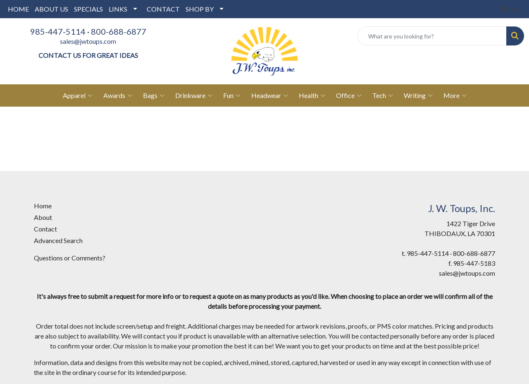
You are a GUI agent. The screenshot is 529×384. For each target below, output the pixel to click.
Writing (418, 95)
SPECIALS (88, 9)
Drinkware (193, 95)
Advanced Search (58, 240)
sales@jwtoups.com (88, 41)
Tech (382, 95)
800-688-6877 (118, 31)
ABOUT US (51, 9)
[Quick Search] (432, 35)
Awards (117, 95)
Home (43, 206)
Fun (232, 95)
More (455, 95)
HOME (18, 9)
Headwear (269, 95)
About (43, 217)
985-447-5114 (58, 31)
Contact (45, 229)
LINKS (118, 9)
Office (349, 95)
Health (312, 95)
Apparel (78, 95)
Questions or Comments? (69, 258)
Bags (153, 95)
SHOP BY (200, 9)
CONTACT (163, 9)
